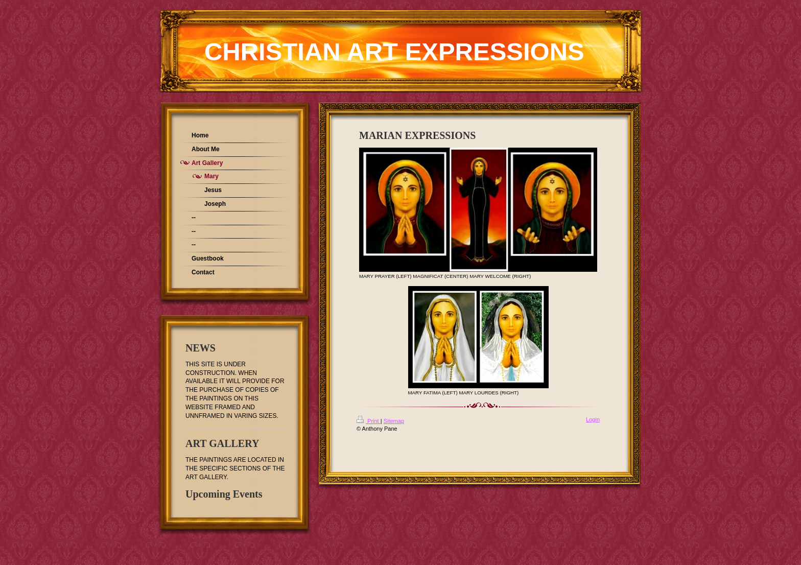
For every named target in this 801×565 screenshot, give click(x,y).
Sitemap (394, 421)
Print (369, 421)
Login (593, 419)
